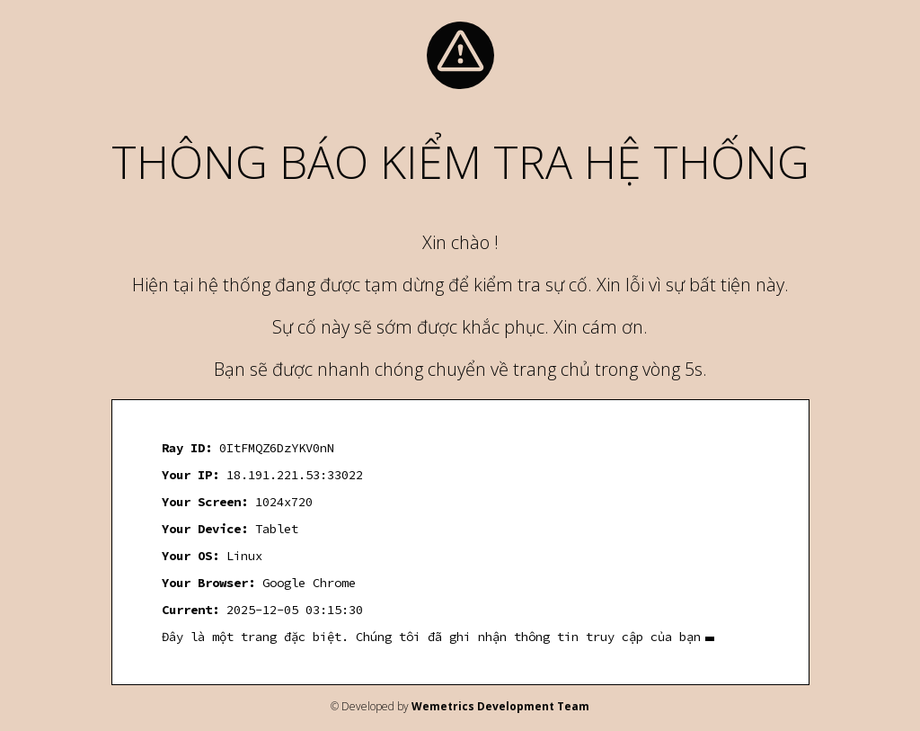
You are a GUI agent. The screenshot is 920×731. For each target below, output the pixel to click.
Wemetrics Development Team (500, 706)
